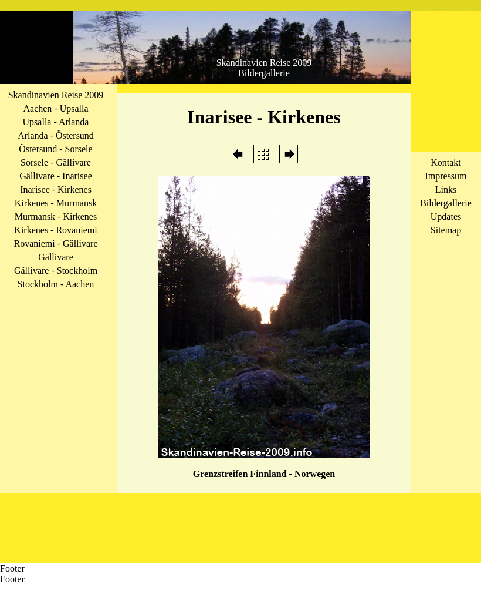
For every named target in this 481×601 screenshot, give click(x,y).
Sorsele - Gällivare (56, 162)
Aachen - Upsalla (55, 108)
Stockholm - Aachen (56, 284)
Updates (446, 216)
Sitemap (446, 230)
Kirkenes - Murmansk (56, 203)
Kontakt (446, 162)
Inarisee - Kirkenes (56, 189)
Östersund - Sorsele (55, 149)
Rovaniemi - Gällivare (55, 244)
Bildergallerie (446, 203)
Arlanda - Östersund (56, 135)
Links (445, 189)
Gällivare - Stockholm (55, 271)
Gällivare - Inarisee (55, 176)
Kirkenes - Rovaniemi (55, 230)
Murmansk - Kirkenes (56, 216)
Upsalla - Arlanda (56, 122)
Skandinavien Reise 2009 (56, 95)
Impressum (445, 176)
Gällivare (55, 257)
